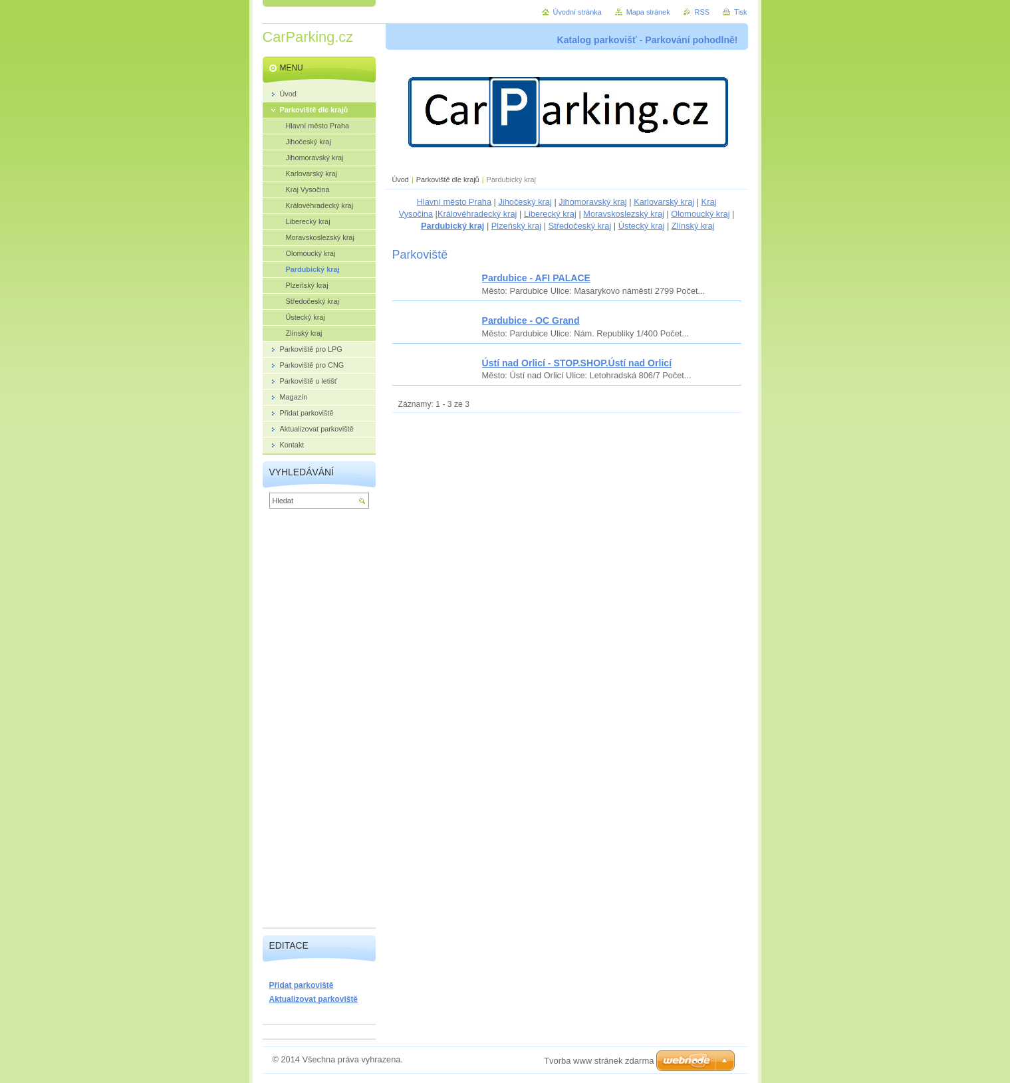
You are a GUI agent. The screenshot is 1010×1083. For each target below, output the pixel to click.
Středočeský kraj (580, 226)
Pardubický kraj (452, 226)
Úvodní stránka (577, 12)
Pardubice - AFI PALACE (536, 278)
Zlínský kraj (693, 226)
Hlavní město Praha (454, 202)
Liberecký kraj (550, 214)
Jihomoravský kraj (592, 202)
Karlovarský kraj (664, 202)
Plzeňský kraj (516, 226)
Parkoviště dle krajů (447, 179)
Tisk (740, 12)
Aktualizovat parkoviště (313, 999)
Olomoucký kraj (700, 214)
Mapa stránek (648, 12)
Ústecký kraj (641, 226)
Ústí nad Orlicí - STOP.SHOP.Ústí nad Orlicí (577, 363)
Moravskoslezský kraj (623, 214)
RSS (702, 12)
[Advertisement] (319, 721)
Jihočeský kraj (524, 202)
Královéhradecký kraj (477, 214)
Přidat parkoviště (301, 985)
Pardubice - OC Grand (531, 320)
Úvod (400, 179)
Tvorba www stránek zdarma (599, 1061)
